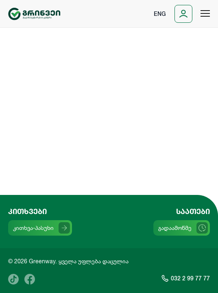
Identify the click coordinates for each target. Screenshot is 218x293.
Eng (160, 13)
